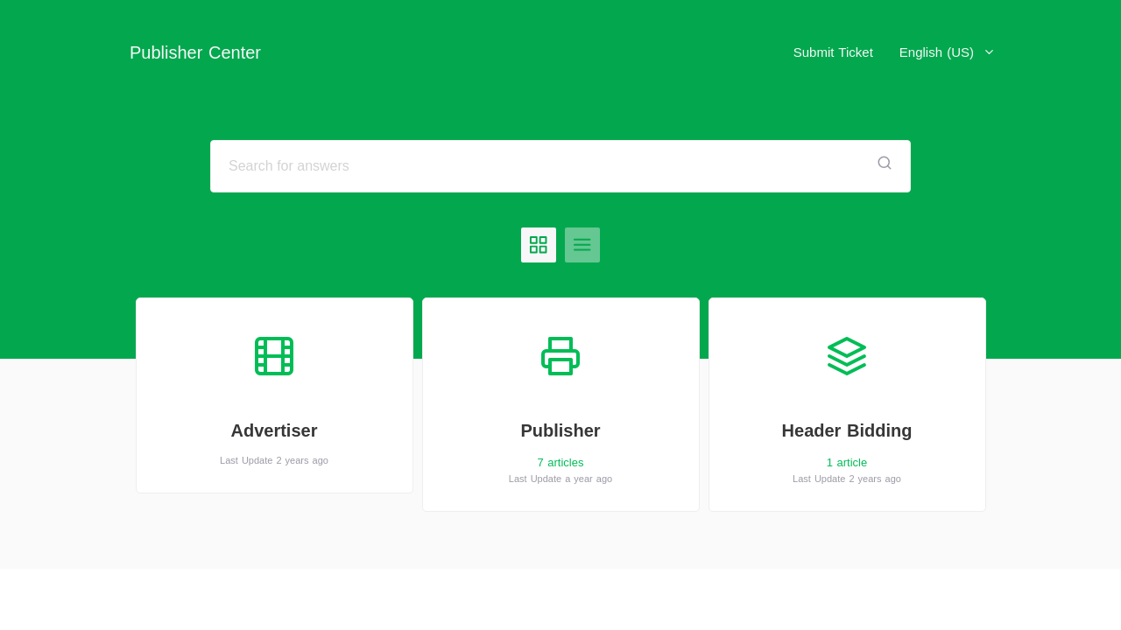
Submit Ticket (833, 52)
